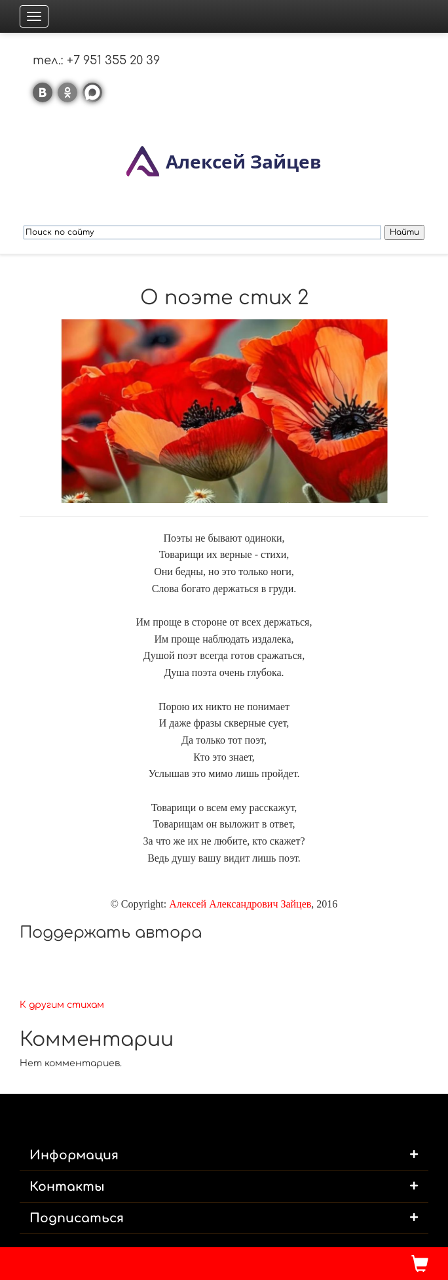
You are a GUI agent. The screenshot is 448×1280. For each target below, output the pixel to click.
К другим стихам (62, 1005)
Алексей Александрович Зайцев (240, 904)
